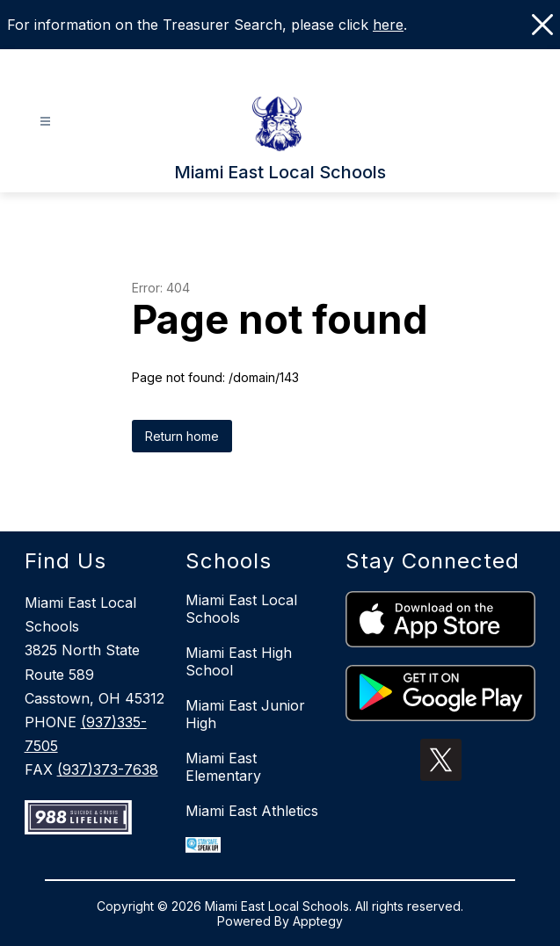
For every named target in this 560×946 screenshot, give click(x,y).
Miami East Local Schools (241, 608)
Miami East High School (238, 661)
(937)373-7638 (107, 769)
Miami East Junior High (245, 714)
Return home (182, 436)
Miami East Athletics (251, 811)
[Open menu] (45, 122)
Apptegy (318, 921)
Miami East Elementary (223, 766)
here (388, 24)
